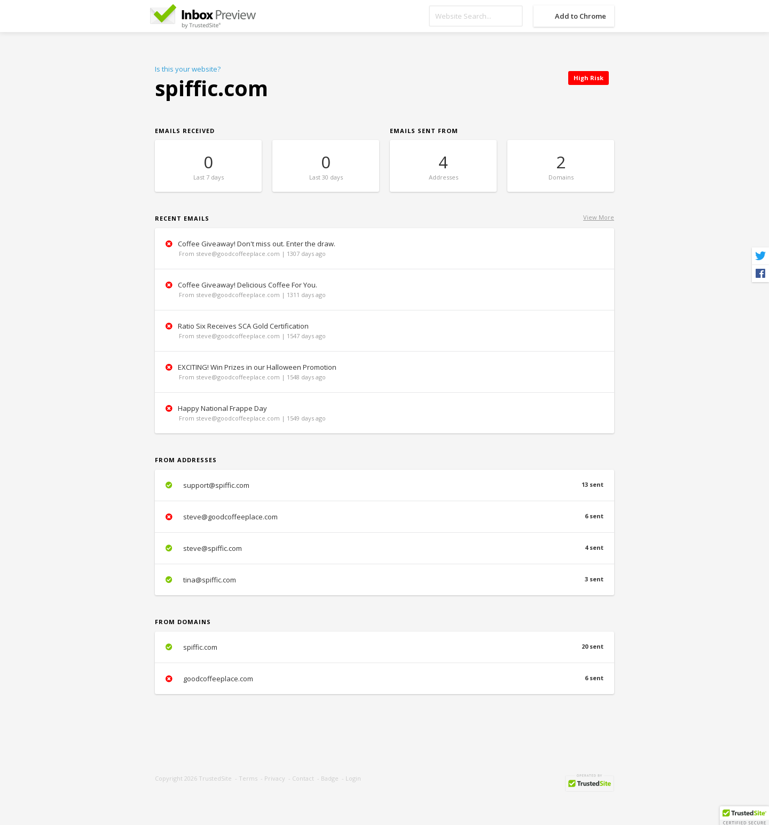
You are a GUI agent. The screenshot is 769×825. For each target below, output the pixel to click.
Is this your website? (188, 69)
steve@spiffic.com (384, 548)
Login (353, 778)
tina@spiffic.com (384, 580)
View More (598, 217)
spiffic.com (384, 647)
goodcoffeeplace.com (384, 678)
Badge (330, 778)
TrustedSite (215, 778)
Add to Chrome (580, 16)
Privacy (274, 778)
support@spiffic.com (384, 485)
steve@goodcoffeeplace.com (384, 517)
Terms (248, 778)
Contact (303, 778)
